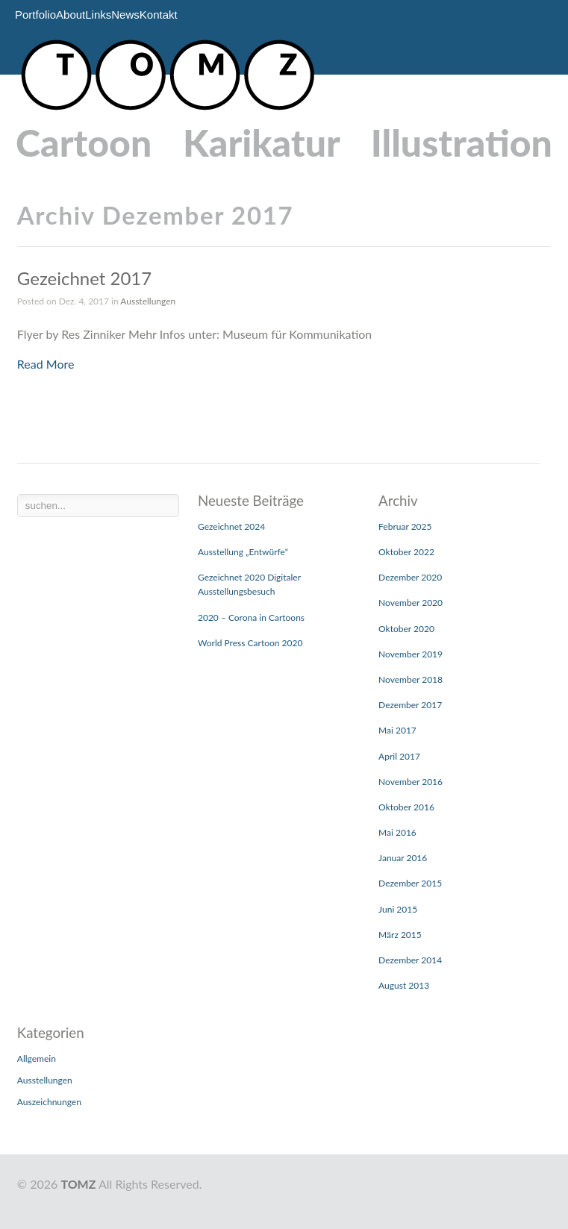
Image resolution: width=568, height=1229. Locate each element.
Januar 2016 (402, 857)
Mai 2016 (397, 832)
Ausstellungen (147, 301)
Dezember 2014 (410, 960)
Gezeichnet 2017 (84, 278)
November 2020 (410, 602)
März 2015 (400, 934)
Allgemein (36, 1058)
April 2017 (399, 756)
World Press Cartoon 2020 (250, 642)
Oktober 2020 (406, 628)
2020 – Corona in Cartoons (251, 617)
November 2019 (410, 654)
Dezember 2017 (410, 704)
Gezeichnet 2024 (231, 526)
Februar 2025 (404, 526)
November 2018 (410, 679)
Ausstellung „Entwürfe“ (243, 551)
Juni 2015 (397, 909)
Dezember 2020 (410, 577)
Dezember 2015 (410, 883)
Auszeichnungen (49, 1101)
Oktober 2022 (406, 551)
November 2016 (410, 781)
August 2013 (403, 985)
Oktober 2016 (406, 807)
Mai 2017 (397, 730)
